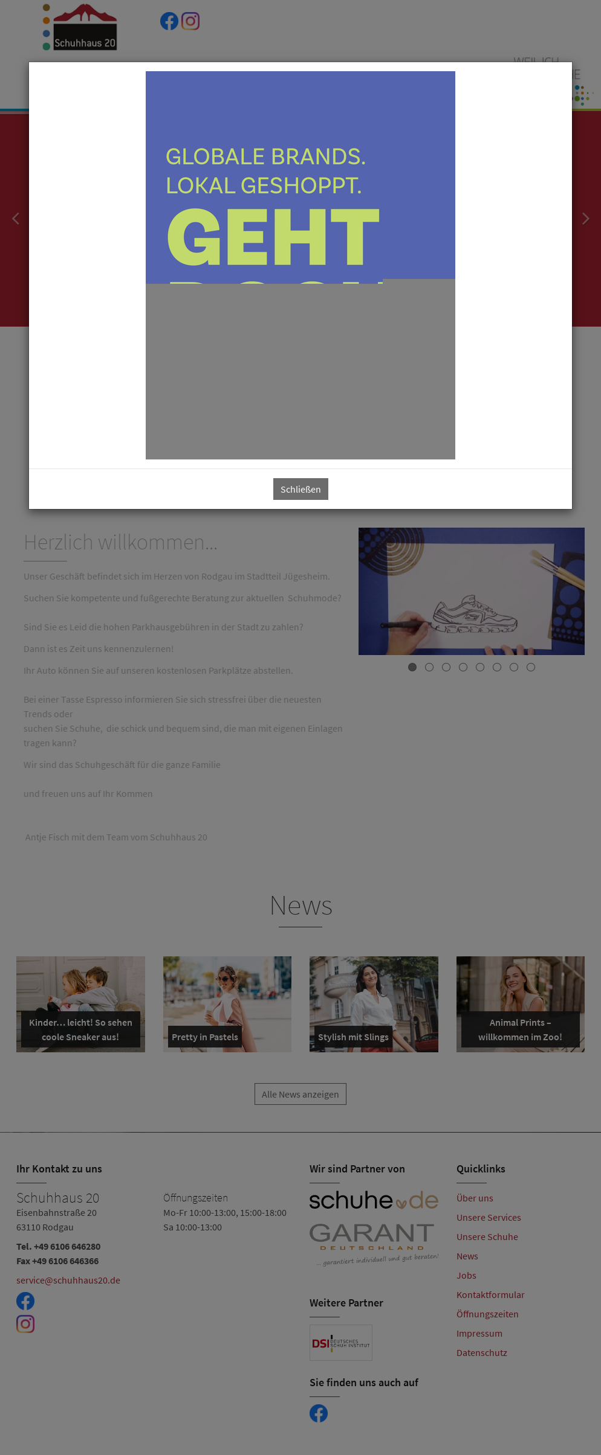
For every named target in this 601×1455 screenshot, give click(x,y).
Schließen (301, 489)
